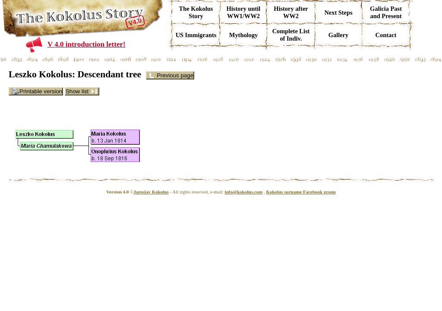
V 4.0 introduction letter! (86, 44)
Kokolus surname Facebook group (300, 191)
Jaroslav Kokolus (150, 191)
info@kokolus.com (244, 191)
